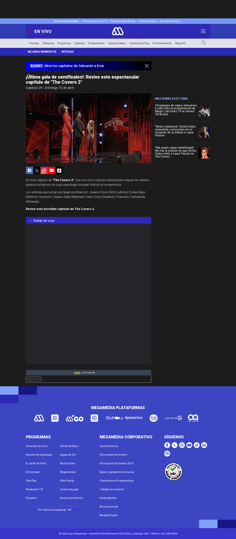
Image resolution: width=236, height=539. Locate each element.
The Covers (34, 379)
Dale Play (31, 480)
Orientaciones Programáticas (117, 480)
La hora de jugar (69, 489)
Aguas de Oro (68, 454)
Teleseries (48, 43)
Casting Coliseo (117, 43)
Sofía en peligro (148, 21)
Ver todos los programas (54, 509)
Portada (34, 43)
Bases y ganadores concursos (117, 472)
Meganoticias (68, 472)
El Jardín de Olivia (170, 21)
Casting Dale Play (139, 43)
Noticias (67, 51)
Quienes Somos (109, 446)
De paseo (31, 497)
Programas (64, 43)
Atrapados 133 (34, 489)
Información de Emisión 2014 (117, 463)
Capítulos (79, 43)
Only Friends (67, 480)
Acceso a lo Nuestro (71, 497)
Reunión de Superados (39, 454)
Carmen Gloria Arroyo (123, 21)
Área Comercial (109, 506)
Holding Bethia (108, 497)
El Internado (33, 472)
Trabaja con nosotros (112, 489)
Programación (96, 43)
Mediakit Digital (108, 515)
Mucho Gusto (67, 463)
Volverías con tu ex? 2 (95, 21)
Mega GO (180, 43)
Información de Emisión (113, 454)
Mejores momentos (42, 51)
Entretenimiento (162, 43)
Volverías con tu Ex (37, 446)
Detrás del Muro (69, 446)
